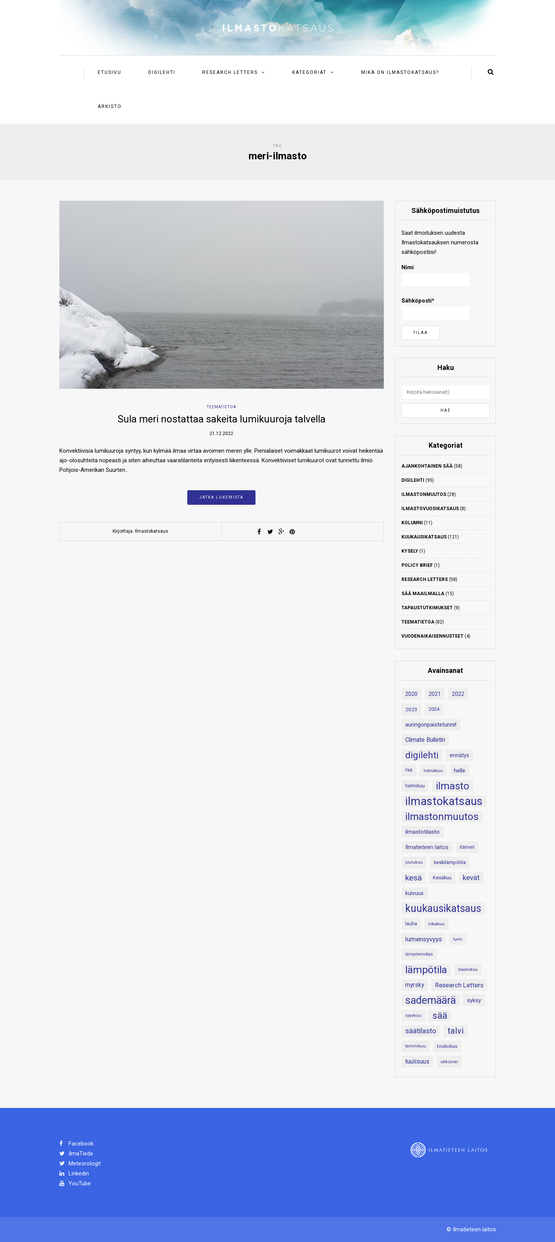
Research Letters (230, 72)
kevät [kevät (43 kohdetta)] (471, 878)
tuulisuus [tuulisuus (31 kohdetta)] (417, 1061)
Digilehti (161, 72)
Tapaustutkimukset (427, 607)
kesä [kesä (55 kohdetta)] (413, 877)
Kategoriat (309, 72)
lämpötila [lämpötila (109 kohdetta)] (426, 969)
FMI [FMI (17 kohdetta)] (409, 770)
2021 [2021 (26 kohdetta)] (435, 694)
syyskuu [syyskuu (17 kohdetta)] (413, 1015)
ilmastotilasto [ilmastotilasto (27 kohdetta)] (422, 831)
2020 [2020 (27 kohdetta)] (411, 694)
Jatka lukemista (221, 497)
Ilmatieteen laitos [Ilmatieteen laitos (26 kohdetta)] (427, 847)
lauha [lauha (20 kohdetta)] (411, 923)
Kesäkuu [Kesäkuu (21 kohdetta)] (442, 877)
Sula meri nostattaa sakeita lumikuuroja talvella (222, 419)
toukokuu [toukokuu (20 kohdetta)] (447, 1046)
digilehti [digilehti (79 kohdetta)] (422, 755)
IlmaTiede (76, 1153)
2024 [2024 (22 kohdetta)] (434, 709)
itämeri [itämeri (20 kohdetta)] (467, 847)
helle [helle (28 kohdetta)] (459, 770)
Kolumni (412, 522)
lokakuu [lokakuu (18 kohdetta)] (436, 923)
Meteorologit (80, 1163)
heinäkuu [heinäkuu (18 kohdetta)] (433, 770)
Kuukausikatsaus (424, 537)
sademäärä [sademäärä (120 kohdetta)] (430, 1000)
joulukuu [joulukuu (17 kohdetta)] (414, 862)
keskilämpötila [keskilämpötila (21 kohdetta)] (450, 862)
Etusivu (109, 72)
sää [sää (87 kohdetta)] (439, 1015)
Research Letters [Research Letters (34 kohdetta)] (459, 985)
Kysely (409, 551)
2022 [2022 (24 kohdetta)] (458, 694)
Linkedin (74, 1173)
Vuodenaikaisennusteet (432, 636)
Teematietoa (221, 407)
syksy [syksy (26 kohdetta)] (474, 1000)
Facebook (76, 1143)
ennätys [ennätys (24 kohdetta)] (459, 755)
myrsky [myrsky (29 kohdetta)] (414, 985)
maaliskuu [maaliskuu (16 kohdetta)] (468, 969)
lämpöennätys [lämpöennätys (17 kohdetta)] (419, 954)
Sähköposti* (435, 308)
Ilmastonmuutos (423, 494)
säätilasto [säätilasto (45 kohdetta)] (420, 1030)
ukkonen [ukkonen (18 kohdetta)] (449, 1061)
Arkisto (110, 106)
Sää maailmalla (422, 593)
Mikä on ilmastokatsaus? (400, 72)
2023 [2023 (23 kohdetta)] (411, 709)
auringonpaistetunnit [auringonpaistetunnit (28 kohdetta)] (431, 724)
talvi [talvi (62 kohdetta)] (455, 1031)
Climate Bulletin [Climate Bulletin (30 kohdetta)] (425, 739)
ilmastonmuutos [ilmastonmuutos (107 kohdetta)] (441, 816)
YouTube (75, 1183)
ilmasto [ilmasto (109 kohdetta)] (452, 786)
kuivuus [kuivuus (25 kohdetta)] (414, 893)
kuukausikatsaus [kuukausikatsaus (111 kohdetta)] (443, 908)
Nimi (435, 275)
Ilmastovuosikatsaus (430, 508)
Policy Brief (417, 565)
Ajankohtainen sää (427, 466)
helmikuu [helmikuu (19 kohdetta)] (415, 786)
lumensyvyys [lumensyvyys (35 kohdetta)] (423, 939)
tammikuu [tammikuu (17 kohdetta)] (415, 1046)
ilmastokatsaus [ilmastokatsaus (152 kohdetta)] (444, 801)
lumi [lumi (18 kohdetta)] (457, 939)
